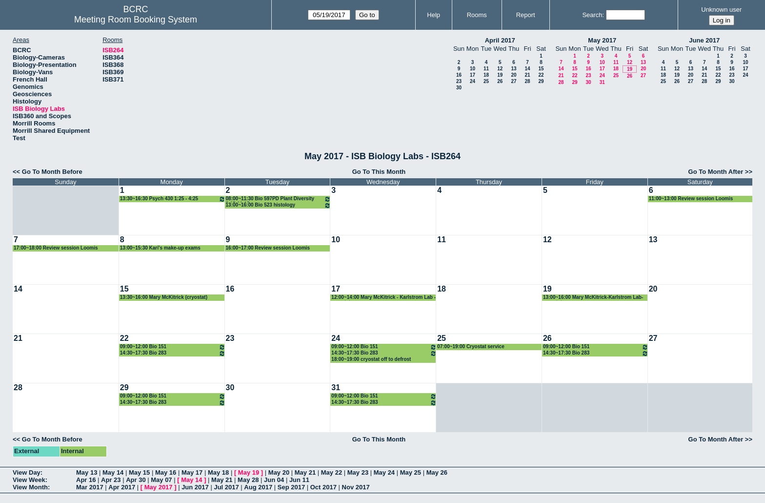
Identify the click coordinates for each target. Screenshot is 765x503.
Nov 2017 (356, 487)
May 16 (165, 472)
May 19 (248, 472)
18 (486, 75)
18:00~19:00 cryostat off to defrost (371, 359)
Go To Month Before (52, 171)
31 (602, 82)
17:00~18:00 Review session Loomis (56, 248)
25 (486, 81)
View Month (30, 487)
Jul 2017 (226, 487)
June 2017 (704, 40)
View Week (29, 479)
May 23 (357, 472)
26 (500, 81)
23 (459, 81)
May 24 (384, 472)
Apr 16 (86, 479)
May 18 (218, 472)
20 (513, 75)
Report (525, 15)
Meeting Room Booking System (135, 19)
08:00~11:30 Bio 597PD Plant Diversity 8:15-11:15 (278, 199)
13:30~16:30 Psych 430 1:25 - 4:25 (172, 199)
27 (513, 81)
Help (433, 15)
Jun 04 (274, 479)
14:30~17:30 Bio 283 (172, 353)
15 (541, 68)
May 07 (161, 479)
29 (541, 81)
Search (592, 15)
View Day (26, 472)
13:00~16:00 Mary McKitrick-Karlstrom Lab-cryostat (593, 297)
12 (500, 68)
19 (500, 75)
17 (472, 75)
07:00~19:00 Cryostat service (470, 346)
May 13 (86, 472)
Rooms (477, 15)
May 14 (112, 472)
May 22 (331, 472)
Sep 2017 (291, 487)
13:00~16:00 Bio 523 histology (278, 205)
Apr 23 (111, 479)
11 (486, 68)
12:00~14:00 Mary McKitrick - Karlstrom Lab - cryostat (383, 297)
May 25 (410, 472)
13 (513, 68)
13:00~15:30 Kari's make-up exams (160, 248)
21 (527, 75)
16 (459, 75)
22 (541, 75)
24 (472, 81)
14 (527, 68)
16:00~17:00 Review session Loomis (268, 248)
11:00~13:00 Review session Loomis (691, 198)
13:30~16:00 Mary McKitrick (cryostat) (163, 297)
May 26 (436, 472)
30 (459, 87)
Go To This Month (379, 171)
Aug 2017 (258, 487)
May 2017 (602, 40)
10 (472, 68)
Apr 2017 (121, 487)
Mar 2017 (89, 487)
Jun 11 (299, 479)
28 (527, 81)
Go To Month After (716, 171)
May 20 (278, 472)
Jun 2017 (195, 487)
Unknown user (721, 9)
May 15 (139, 472)
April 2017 (500, 40)
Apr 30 (135, 479)
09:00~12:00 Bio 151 (172, 347)
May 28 (248, 479)
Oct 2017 (323, 487)
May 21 (305, 472)
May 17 (191, 472)
